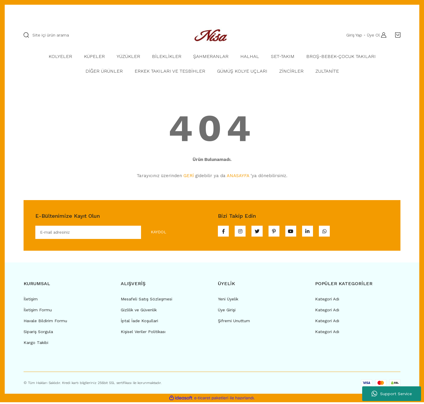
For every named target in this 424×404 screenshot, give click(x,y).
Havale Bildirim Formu (45, 322)
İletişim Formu (38, 311)
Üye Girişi (227, 311)
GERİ (188, 175)
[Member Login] (382, 35)
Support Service (392, 393)
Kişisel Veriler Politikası (143, 333)
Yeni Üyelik (228, 300)
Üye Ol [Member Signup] (371, 35)
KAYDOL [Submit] (154, 233)
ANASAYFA (238, 175)
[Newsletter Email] (105, 233)
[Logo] (212, 35)
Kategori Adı (327, 300)
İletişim (31, 300)
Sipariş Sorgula (38, 333)
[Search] (99, 35)
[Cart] (396, 35)
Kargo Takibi (36, 344)
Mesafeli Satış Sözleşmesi (146, 300)
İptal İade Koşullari (139, 322)
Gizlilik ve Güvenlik (139, 311)
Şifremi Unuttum (234, 322)
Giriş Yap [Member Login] (352, 35)
